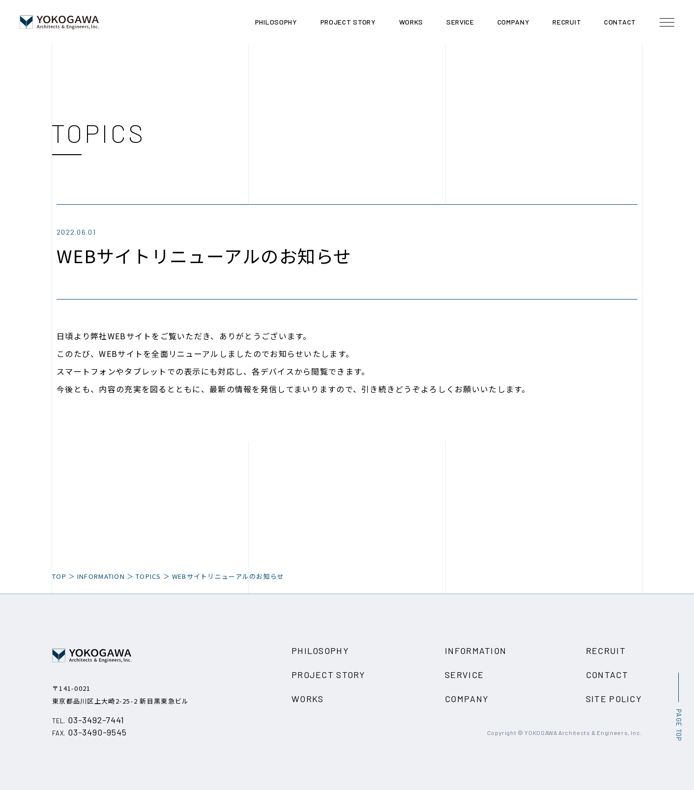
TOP (59, 576)
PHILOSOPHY (320, 650)
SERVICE (464, 674)
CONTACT (607, 674)
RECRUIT (606, 650)
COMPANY (467, 698)
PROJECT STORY (328, 674)
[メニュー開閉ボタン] (667, 22)
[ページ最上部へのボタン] (678, 707)
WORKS (307, 698)
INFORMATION (475, 650)
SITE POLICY (614, 698)
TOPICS (148, 576)
